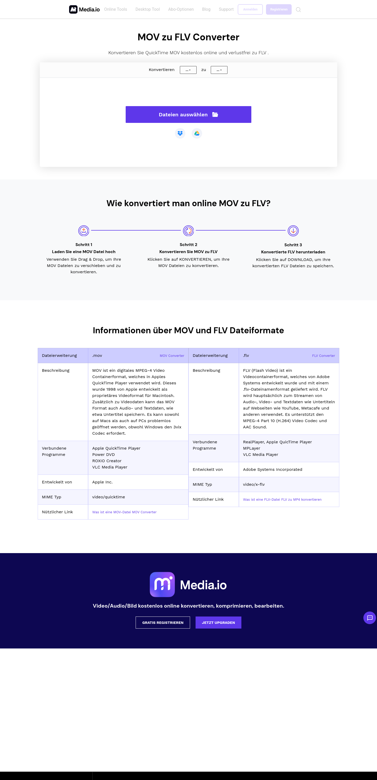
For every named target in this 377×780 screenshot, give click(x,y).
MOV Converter (169, 355)
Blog (207, 9)
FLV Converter (321, 355)
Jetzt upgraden (218, 622)
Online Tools (116, 9)
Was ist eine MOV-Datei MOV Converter (132, 511)
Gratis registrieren (162, 622)
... (187, 70)
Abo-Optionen (182, 9)
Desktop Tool (148, 9)
